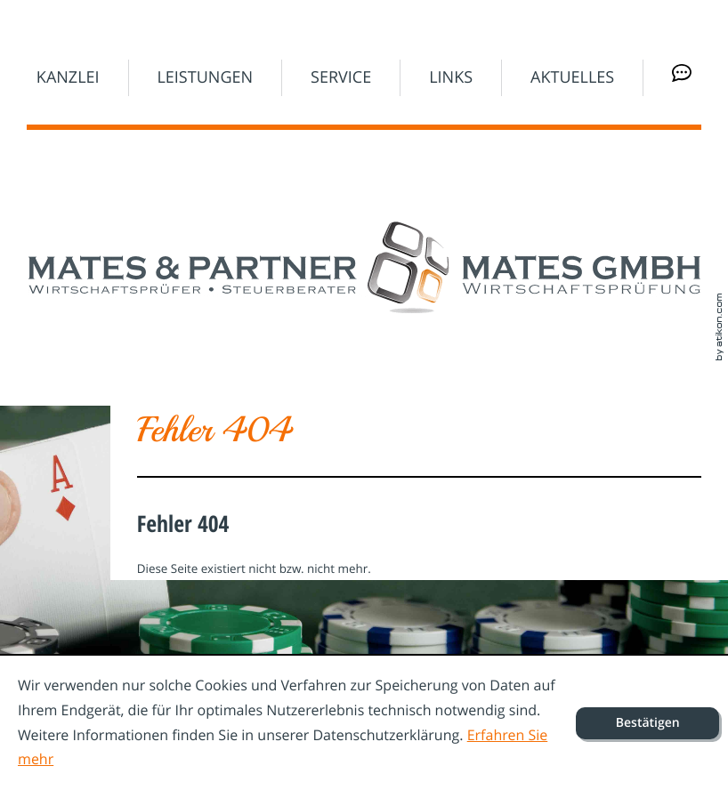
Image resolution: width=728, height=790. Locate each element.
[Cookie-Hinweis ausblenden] (647, 723)
